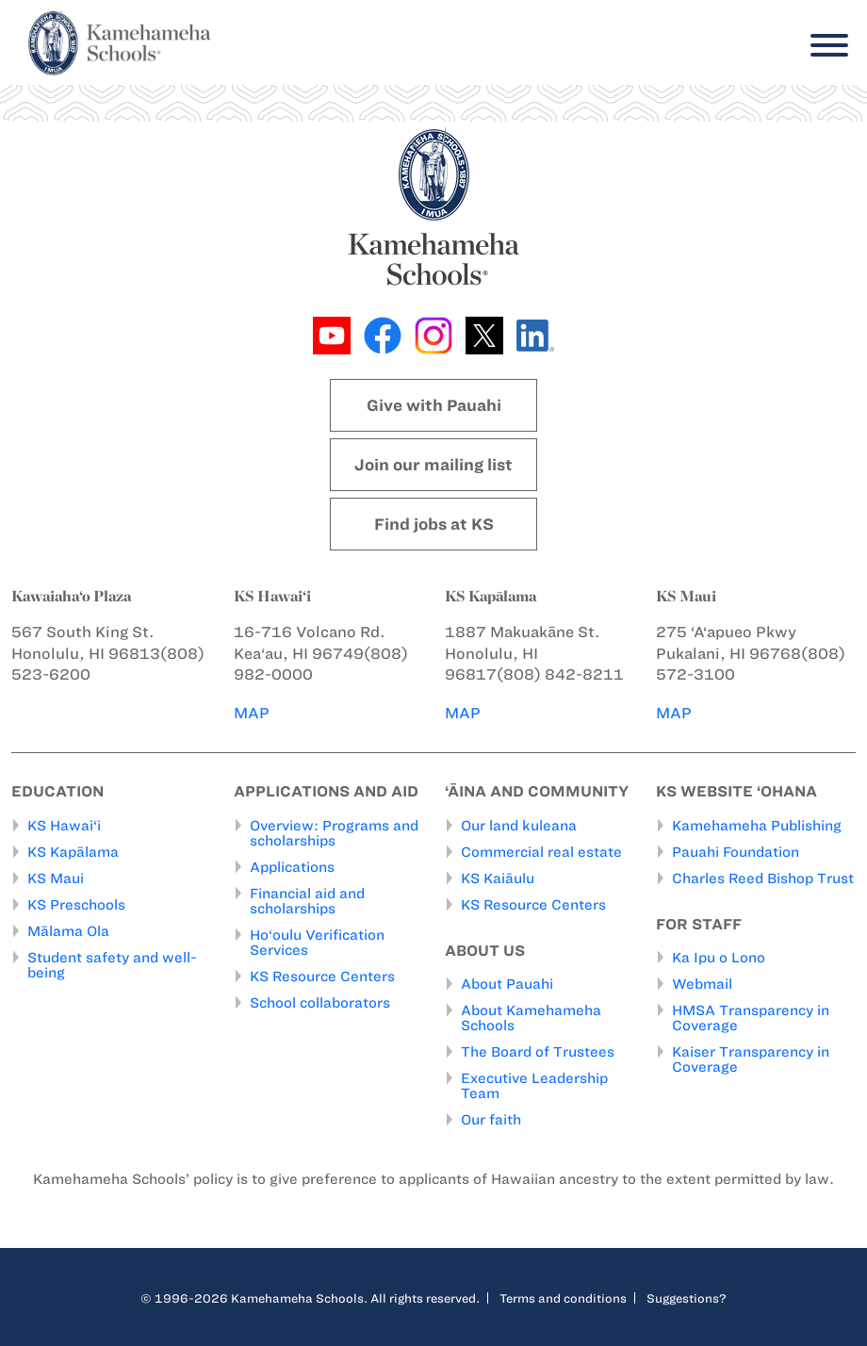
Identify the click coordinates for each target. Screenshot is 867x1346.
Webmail (702, 984)
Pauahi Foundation (735, 852)
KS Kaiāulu (497, 878)
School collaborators (320, 1002)
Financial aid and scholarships (307, 901)
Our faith (491, 1119)
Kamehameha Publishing (757, 825)
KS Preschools (76, 904)
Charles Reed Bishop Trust (763, 878)
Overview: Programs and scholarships (334, 833)
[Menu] (824, 45)
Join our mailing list (433, 464)
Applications (292, 867)
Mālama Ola (68, 931)
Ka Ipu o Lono (718, 957)
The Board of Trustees (537, 1051)
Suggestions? (686, 1298)
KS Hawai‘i (64, 825)
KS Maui (55, 878)
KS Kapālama (73, 852)
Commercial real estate (541, 852)
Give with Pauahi (434, 405)
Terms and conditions (563, 1298)
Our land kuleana (519, 825)
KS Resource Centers (322, 976)
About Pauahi (507, 984)
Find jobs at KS (434, 524)
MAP (252, 713)
